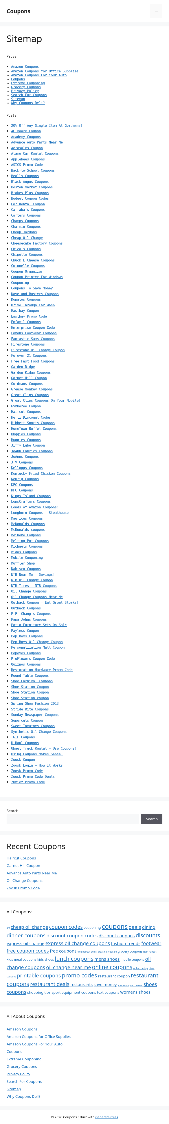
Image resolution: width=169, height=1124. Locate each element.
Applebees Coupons (28, 159)
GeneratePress (106, 1117)
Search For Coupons (29, 95)
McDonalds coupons (28, 530)
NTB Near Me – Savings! (33, 575)
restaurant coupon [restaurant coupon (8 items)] (114, 976)
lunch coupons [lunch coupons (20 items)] (74, 958)
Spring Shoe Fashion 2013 (35, 704)
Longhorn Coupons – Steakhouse (40, 513)
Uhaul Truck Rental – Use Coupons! (44, 749)
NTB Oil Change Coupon (32, 580)
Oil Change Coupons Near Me (37, 597)
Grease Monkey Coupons (32, 389)
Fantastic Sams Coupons (33, 339)
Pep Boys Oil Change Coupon (37, 642)
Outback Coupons (26, 608)
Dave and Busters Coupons (35, 294)
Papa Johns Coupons (29, 620)
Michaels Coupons (27, 546)
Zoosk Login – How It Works (37, 765)
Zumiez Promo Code (28, 782)
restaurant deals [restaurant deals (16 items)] (50, 984)
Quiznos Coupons (26, 664)
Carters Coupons (26, 215)
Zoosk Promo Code (27, 771)
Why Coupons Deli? (28, 103)
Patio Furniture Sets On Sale (39, 625)
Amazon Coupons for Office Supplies (45, 71)
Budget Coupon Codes (30, 199)
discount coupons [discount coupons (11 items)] (117, 936)
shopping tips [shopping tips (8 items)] (38, 992)
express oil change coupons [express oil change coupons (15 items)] (77, 943)
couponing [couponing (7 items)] (92, 927)
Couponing (20, 283)
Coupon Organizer (27, 272)
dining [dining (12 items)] (148, 927)
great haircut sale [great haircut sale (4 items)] (107, 951)
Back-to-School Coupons (33, 171)
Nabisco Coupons (26, 569)
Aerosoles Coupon (27, 148)
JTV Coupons (22, 462)
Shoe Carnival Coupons (32, 681)
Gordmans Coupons (27, 384)
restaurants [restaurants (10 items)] (81, 984)
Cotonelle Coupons (28, 266)
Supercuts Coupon (27, 721)
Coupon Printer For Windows (37, 277)
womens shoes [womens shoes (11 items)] (135, 992)
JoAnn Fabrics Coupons (32, 451)
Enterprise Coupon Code (33, 328)
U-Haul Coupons (25, 743)
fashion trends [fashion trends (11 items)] (125, 943)
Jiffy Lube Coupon (28, 445)
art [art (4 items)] (8, 927)
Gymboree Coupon (26, 406)
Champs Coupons (25, 221)
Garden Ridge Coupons (31, 373)
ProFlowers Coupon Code (33, 659)
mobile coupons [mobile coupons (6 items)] (132, 959)
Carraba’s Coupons (28, 210)
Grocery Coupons (26, 87)
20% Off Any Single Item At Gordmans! (47, 126)
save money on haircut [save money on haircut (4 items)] (130, 985)
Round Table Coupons (30, 676)
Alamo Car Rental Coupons (35, 154)
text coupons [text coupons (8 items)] (108, 992)
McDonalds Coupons (28, 524)
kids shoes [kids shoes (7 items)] (45, 959)
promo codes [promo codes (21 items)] (79, 975)
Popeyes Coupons (26, 653)
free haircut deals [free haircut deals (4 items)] (87, 951)
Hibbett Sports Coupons (33, 423)
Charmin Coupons (26, 227)
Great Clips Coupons (30, 395)
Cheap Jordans (24, 232)
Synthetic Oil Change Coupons (39, 732)
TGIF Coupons (23, 737)
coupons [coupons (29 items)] (115, 926)
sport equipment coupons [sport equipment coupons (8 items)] (73, 992)
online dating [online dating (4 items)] (140, 968)
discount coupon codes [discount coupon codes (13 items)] (72, 935)
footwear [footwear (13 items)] (151, 943)
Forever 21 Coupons (29, 356)
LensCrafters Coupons (31, 502)
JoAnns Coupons (25, 457)
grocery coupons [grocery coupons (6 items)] (130, 951)
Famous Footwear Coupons (34, 333)
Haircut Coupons (26, 412)
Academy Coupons (26, 137)
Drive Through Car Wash (33, 305)
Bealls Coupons (25, 176)
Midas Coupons (24, 552)
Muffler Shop (23, 563)
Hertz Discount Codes (31, 417)
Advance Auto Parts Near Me (37, 142)
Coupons (18, 11)
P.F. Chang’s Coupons (31, 614)
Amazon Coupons (25, 67)
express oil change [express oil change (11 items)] (25, 943)
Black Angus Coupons (30, 182)
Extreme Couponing (28, 83)
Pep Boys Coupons (27, 636)
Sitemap (18, 99)
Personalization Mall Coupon (38, 647)
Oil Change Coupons (29, 591)
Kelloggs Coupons (27, 468)
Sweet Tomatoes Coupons (33, 726)
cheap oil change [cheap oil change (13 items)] (29, 927)
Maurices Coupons (27, 519)
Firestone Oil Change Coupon (38, 350)
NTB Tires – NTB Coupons (34, 586)
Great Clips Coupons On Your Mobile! (46, 401)
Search (12, 810)
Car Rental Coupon (28, 204)
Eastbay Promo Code (29, 316)
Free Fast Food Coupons (33, 361)
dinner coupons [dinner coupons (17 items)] (26, 935)
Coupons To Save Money (32, 288)
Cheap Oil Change (27, 238)
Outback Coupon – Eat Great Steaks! (45, 603)
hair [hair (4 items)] (145, 951)
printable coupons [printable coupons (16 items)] (39, 975)
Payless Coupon (25, 631)
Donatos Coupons (26, 300)
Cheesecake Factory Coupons (37, 243)
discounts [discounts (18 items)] (148, 935)
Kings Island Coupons (31, 496)
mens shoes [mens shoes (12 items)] (107, 959)
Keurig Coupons (25, 479)
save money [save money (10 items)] (105, 984)
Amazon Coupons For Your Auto (39, 75)
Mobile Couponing (27, 558)
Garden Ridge (23, 367)
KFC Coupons (22, 485)
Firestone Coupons (28, 344)
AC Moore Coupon (26, 131)
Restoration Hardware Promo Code (42, 670)
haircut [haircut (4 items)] (152, 951)
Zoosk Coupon (23, 760)
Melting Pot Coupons (30, 541)
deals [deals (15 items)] (135, 926)
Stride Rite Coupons (30, 709)
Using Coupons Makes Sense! (37, 754)
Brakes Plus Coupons (30, 193)
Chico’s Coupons (26, 249)
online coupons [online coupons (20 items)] (112, 967)
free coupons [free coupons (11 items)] (63, 951)
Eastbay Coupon (25, 311)
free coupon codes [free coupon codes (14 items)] (28, 950)
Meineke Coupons (26, 535)
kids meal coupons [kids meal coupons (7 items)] (21, 959)
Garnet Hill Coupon (29, 378)
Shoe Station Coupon (30, 687)
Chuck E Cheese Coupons (33, 260)
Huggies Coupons (26, 434)
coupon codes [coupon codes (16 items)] (66, 926)
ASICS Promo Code (27, 165)
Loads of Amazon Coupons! (35, 507)
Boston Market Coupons (32, 187)
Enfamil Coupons (26, 322)
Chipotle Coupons (27, 255)
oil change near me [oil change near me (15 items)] (68, 967)
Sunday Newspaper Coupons (35, 715)
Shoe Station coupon (30, 698)
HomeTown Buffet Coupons (34, 429)
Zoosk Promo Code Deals (33, 777)
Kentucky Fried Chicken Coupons (41, 474)
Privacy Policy (25, 91)
